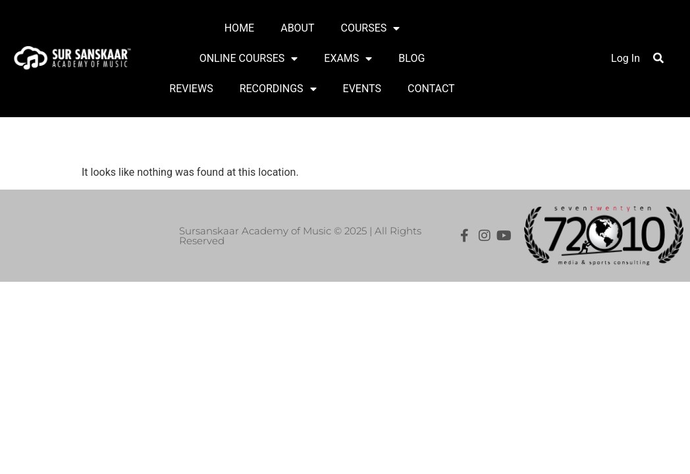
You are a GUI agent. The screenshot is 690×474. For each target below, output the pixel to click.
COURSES (370, 28)
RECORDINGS (278, 89)
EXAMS (348, 58)
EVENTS (362, 88)
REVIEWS (191, 88)
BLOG (411, 58)
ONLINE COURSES (248, 58)
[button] (658, 58)
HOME (239, 28)
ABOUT (297, 28)
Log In (625, 58)
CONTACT (431, 88)
